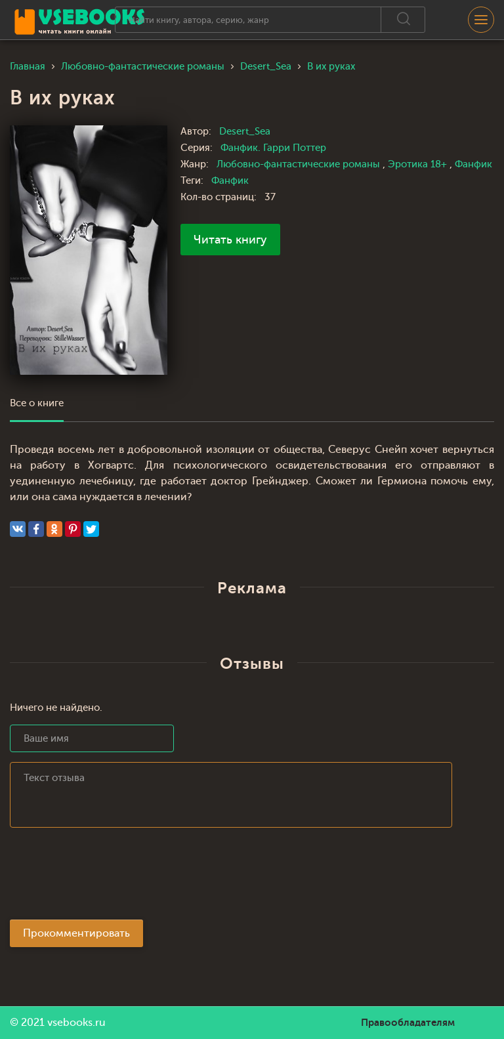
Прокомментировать (76, 933)
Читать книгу (230, 239)
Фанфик (473, 164)
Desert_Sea (244, 131)
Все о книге (37, 403)
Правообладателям (408, 1022)
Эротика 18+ (419, 164)
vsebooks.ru (76, 1022)
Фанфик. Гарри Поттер (273, 148)
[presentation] (109, 877)
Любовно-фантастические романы (300, 164)
